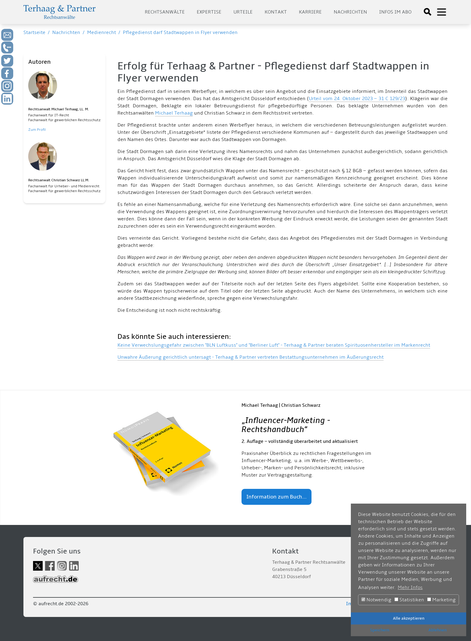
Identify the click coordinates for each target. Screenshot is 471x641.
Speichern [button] (379, 630)
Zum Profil (37, 129)
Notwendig (376, 600)
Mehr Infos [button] (410, 587)
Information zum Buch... (276, 497)
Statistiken (409, 600)
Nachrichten (350, 12)
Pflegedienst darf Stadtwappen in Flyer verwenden (180, 32)
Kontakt (276, 12)
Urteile (243, 12)
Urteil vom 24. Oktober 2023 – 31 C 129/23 (357, 99)
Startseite (34, 32)
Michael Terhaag (174, 113)
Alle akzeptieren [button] (408, 618)
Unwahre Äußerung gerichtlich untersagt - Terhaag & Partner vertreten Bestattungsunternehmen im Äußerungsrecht (250, 357)
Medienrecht (101, 32)
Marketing (441, 600)
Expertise (209, 12)
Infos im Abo (395, 12)
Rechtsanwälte (165, 12)
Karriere (310, 12)
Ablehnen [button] (437, 630)
